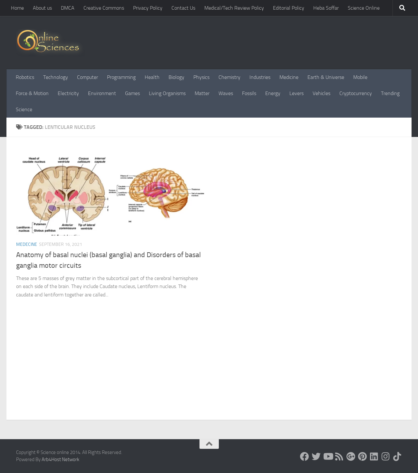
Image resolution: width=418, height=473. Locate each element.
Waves (226, 93)
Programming (121, 77)
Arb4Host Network (60, 459)
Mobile (360, 77)
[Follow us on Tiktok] (397, 456)
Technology (55, 77)
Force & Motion (32, 93)
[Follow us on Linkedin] (374, 456)
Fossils (249, 93)
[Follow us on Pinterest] (362, 456)
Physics (201, 77)
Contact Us (183, 8)
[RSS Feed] (339, 456)
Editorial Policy (288, 8)
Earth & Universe (325, 77)
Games (132, 93)
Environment (102, 93)
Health (152, 77)
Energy (272, 93)
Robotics (25, 77)
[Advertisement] (209, 371)
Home (17, 8)
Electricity (68, 93)
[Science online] (304, 456)
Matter (202, 93)
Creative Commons (103, 8)
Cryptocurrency (355, 93)
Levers (296, 93)
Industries (259, 77)
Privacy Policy (147, 8)
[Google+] (350, 456)
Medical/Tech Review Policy (234, 8)
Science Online (364, 8)
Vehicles (321, 93)
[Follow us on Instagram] (385, 456)
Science (24, 109)
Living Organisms (167, 93)
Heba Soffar (326, 8)
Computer (87, 77)
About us (42, 8)
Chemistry (229, 77)
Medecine (26, 244)
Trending (390, 93)
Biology (176, 77)
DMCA (67, 8)
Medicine (288, 77)
